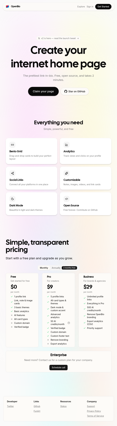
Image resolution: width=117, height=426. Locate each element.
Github (37, 406)
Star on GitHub (74, 91)
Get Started (103, 6)
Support (91, 406)
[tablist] (58, 268)
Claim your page (43, 91)
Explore (81, 6)
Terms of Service (95, 416)
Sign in (90, 6)
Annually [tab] (64, 268)
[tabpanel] (58, 310)
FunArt (37, 411)
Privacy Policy (94, 411)
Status (63, 406)
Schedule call (58, 367)
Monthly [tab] (44, 268)
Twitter (10, 406)
